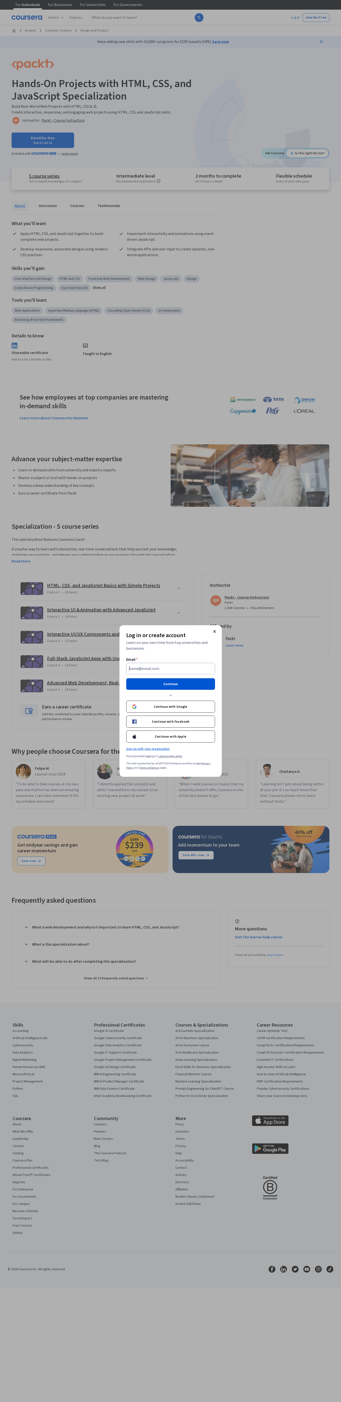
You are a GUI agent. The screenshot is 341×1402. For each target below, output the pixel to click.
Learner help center (170, 756)
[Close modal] (214, 631)
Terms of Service (149, 768)
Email (132, 659)
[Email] (170, 668)
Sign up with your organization (148, 749)
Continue (170, 684)
